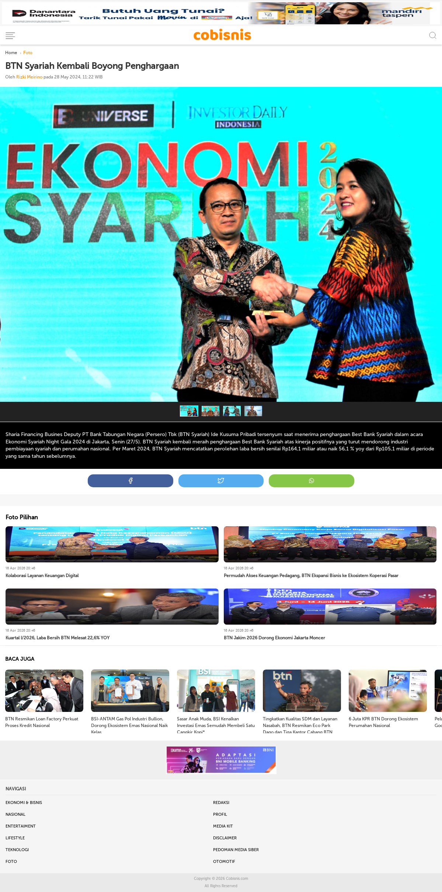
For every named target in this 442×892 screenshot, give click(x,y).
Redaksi (221, 802)
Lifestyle (15, 838)
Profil (220, 814)
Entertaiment (21, 826)
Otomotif (224, 861)
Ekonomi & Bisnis (24, 802)
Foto (11, 861)
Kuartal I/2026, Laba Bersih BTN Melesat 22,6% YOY (57, 637)
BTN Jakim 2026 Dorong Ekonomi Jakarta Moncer (274, 637)
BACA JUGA (19, 659)
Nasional (15, 814)
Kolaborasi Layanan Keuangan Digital (42, 575)
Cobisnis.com (237, 879)
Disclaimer (225, 838)
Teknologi (17, 849)
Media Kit (223, 826)
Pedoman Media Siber (236, 849)
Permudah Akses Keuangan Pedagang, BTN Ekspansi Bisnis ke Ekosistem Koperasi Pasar (311, 575)
